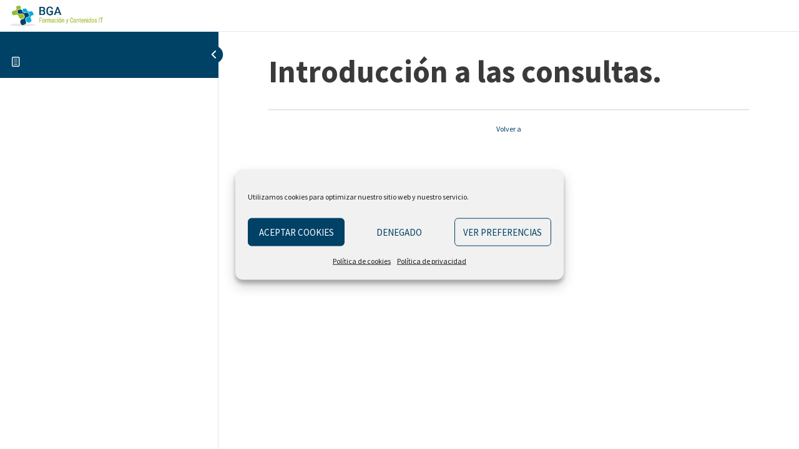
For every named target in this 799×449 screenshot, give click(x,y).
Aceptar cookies (296, 232)
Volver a (508, 128)
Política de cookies (362, 261)
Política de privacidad (431, 261)
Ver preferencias (502, 232)
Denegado (399, 232)
